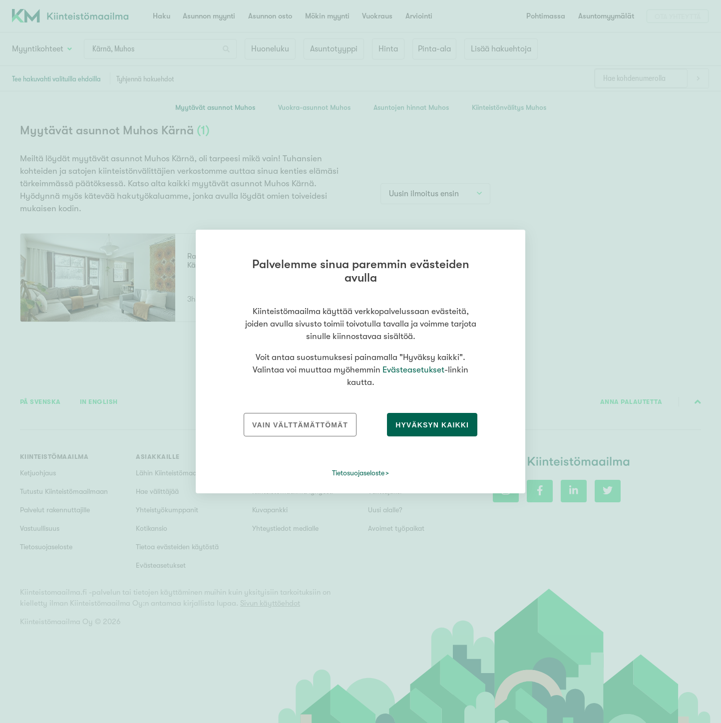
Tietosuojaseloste (358, 473)
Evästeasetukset (413, 369)
